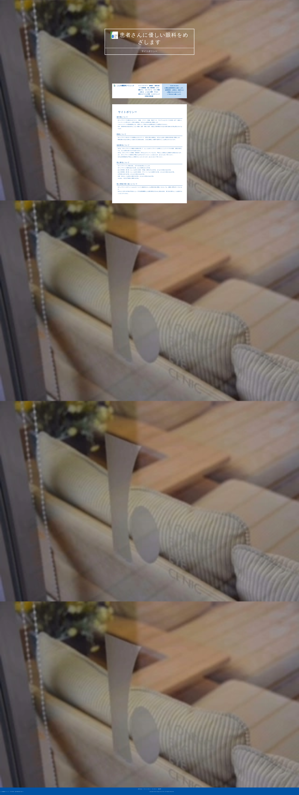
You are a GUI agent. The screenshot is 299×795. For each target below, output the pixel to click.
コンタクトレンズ (155, 94)
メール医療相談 (142, 88)
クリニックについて (143, 86)
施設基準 (159, 360)
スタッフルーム (148, 90)
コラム (157, 88)
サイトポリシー (154, 360)
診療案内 (151, 86)
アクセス (156, 92)
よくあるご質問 (149, 92)
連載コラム (141, 90)
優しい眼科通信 (151, 88)
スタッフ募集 (156, 90)
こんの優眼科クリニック (125, 86)
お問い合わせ (140, 360)
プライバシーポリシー (147, 360)
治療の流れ (157, 86)
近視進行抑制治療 (149, 96)
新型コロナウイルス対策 (144, 94)
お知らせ (142, 92)
